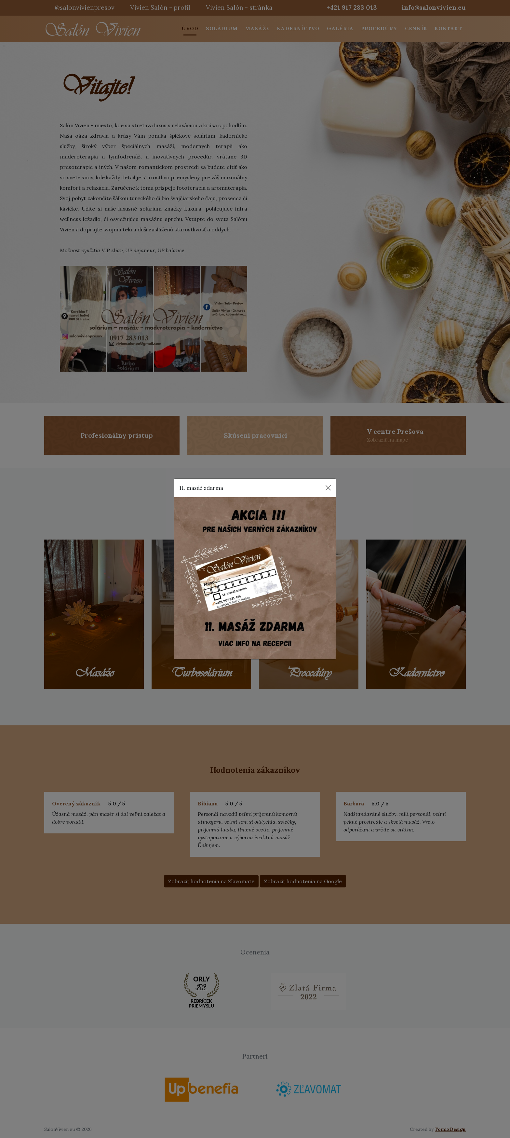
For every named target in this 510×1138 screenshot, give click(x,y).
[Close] (328, 488)
